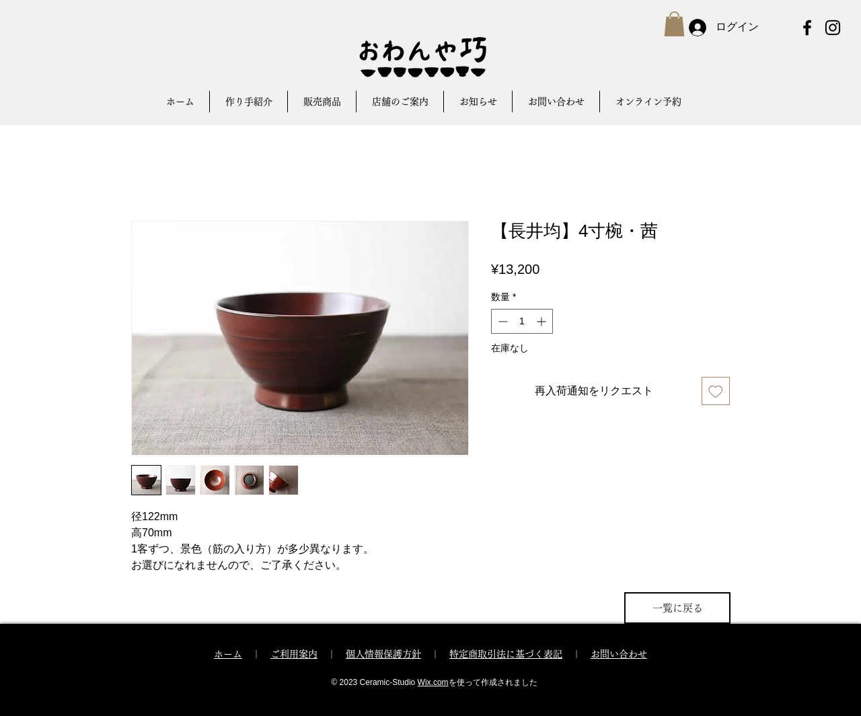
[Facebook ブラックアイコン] (807, 27)
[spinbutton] (522, 321)
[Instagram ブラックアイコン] (833, 27)
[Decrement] (501, 321)
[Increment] (542, 321)
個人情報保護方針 (383, 654)
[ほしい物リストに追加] (716, 391)
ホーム (228, 654)
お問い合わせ (619, 654)
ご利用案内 (293, 654)
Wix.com (433, 682)
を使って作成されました (493, 682)
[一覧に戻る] (677, 608)
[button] (674, 23)
